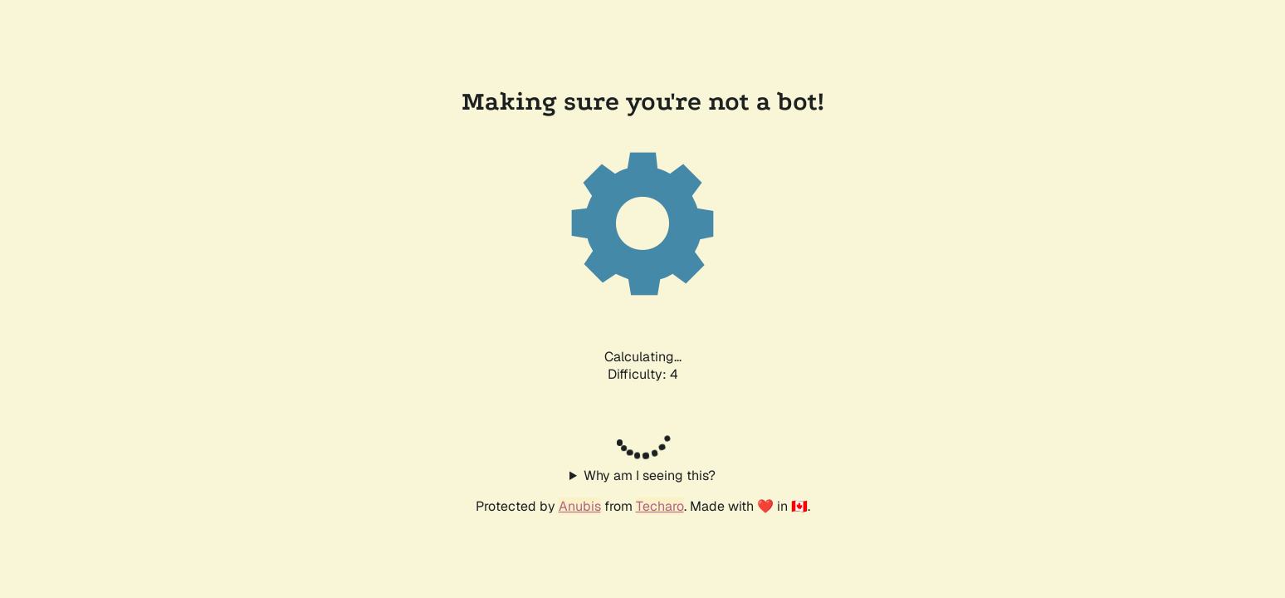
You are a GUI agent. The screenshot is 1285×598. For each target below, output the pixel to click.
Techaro (660, 506)
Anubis (580, 506)
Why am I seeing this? (650, 475)
